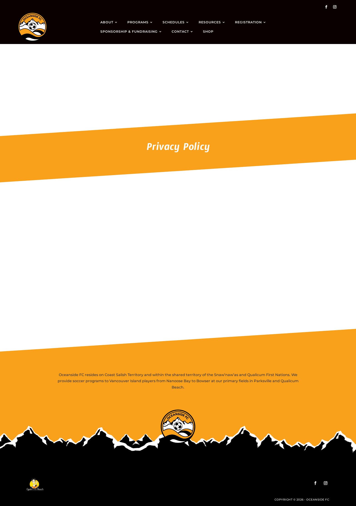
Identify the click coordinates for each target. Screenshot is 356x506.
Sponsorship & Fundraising (129, 31)
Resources (210, 22)
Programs (137, 22)
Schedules (174, 22)
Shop (208, 31)
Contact (180, 31)
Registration (248, 22)
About (106, 22)
